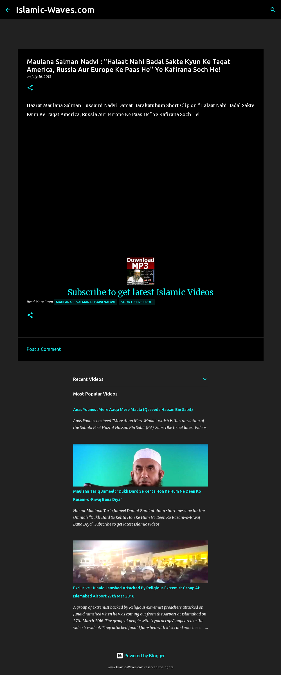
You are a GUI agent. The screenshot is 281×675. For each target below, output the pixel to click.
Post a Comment (44, 349)
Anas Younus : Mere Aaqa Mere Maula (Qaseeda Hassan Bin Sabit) (133, 409)
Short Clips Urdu (136, 302)
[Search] (102, 10)
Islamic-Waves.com (55, 9)
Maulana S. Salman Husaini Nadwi (85, 302)
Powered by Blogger (140, 655)
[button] (30, 88)
